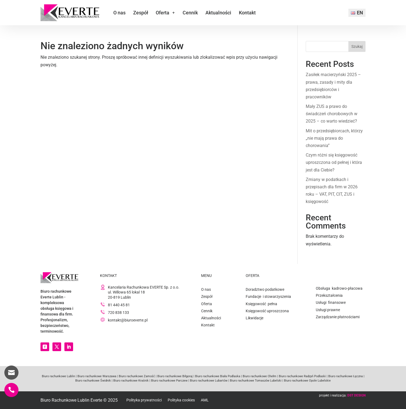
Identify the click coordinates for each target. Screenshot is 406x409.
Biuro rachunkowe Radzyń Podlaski (302, 376)
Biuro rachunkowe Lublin (58, 376)
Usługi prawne (328, 310)
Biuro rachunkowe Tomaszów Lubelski (255, 380)
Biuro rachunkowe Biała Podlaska (217, 376)
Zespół (140, 13)
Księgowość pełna (261, 304)
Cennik (190, 13)
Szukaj (357, 46)
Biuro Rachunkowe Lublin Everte (71, 400)
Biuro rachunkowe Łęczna (345, 376)
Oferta (162, 13)
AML (205, 400)
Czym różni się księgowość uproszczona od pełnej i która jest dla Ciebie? (334, 162)
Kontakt (247, 13)
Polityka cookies (181, 400)
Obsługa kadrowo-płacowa (339, 288)
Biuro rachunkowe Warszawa (96, 376)
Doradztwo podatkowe (265, 289)
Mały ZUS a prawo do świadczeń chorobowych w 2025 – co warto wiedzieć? (331, 114)
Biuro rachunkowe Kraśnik (131, 380)
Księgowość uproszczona (267, 311)
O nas (119, 13)
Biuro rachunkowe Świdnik (93, 380)
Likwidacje (254, 318)
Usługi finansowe (331, 302)
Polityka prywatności (144, 400)
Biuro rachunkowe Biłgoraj (175, 376)
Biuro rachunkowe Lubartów (208, 380)
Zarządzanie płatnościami (338, 317)
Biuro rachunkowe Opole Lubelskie (307, 380)
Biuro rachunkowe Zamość (136, 376)
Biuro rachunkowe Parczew (169, 380)
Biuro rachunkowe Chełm (259, 376)
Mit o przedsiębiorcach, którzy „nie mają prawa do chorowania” (334, 138)
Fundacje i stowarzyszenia (268, 296)
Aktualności (218, 13)
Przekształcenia (329, 295)
